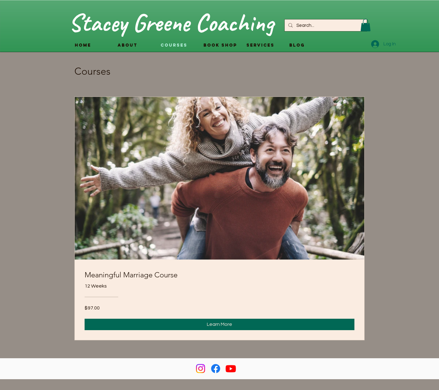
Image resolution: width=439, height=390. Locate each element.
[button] (365, 25)
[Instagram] (200, 369)
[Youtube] (231, 369)
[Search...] (325, 25)
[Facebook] (216, 369)
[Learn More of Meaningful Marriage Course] (219, 324)
